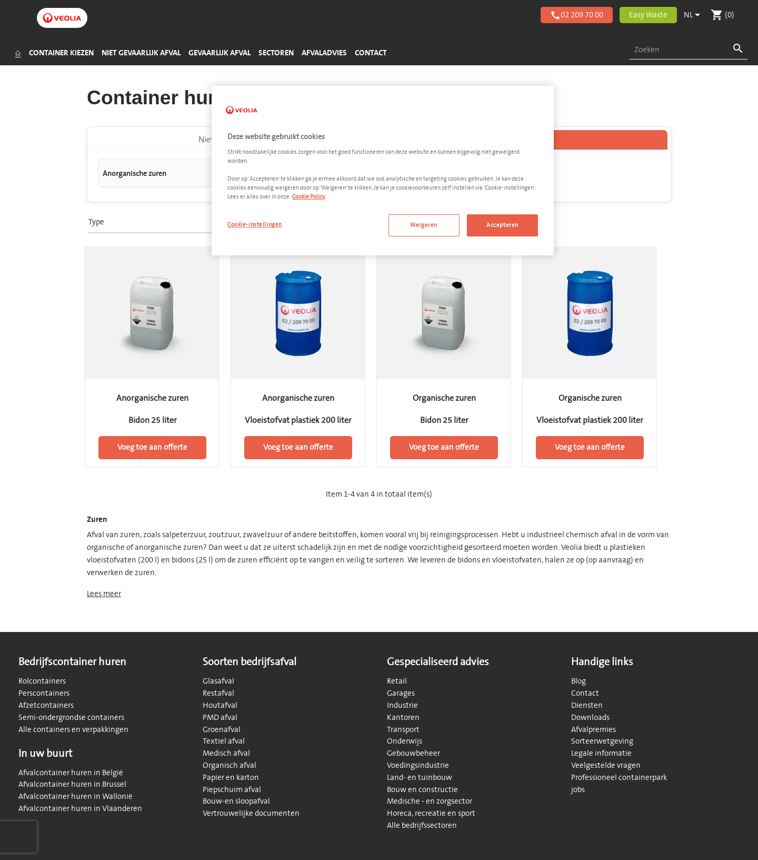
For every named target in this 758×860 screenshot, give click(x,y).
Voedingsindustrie (418, 765)
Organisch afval (229, 765)
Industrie (402, 705)
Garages (401, 693)
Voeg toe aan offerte (152, 449)
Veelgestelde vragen (606, 765)
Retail (397, 681)
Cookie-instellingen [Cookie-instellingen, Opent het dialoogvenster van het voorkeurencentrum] (254, 225)
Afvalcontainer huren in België (70, 772)
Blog (578, 681)
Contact (585, 693)
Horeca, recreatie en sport (431, 813)
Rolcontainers (42, 681)
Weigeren (423, 225)
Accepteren (502, 225)
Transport (403, 729)
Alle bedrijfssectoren (422, 825)
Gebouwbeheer (413, 753)
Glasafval (218, 681)
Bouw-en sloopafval (236, 801)
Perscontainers (43, 693)
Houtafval (220, 705)
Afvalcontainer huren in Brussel (72, 784)
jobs (578, 789)
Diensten (587, 705)
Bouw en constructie (422, 789)
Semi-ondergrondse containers (71, 717)
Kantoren (403, 717)
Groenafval (222, 729)
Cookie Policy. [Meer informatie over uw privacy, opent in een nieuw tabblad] (308, 197)
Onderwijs (404, 741)
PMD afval (220, 717)
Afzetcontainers (46, 705)
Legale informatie (601, 753)
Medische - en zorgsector (429, 801)
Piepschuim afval (232, 789)
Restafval (218, 693)
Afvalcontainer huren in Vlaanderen (80, 808)
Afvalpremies (593, 729)
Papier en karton (231, 777)
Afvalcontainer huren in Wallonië (75, 796)
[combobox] (688, 50)
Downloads (590, 717)
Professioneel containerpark (619, 777)
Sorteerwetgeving (602, 741)
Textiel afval (224, 741)
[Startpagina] (18, 53)
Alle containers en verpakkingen (73, 729)
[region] (383, 170)
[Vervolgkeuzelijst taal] (694, 15)
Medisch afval (226, 753)
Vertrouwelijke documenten (251, 813)
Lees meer (104, 595)
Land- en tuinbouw (419, 777)
